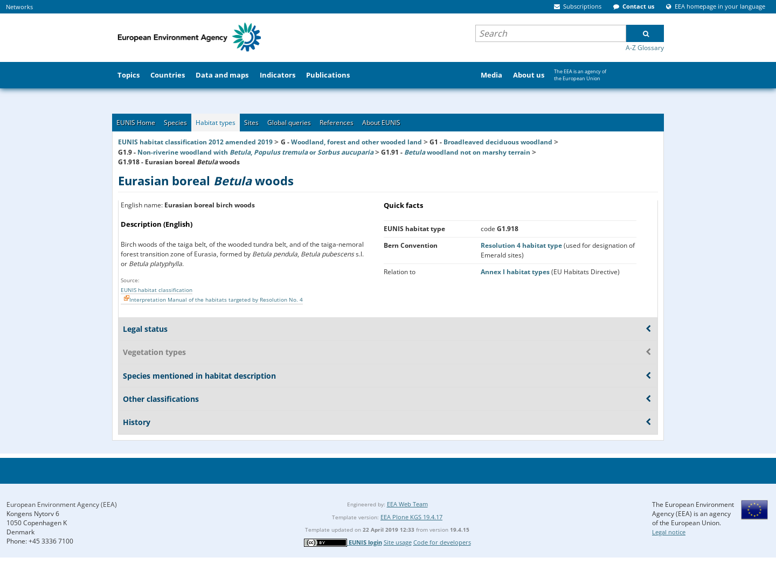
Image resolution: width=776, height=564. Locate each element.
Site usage (398, 542)
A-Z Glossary (645, 47)
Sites (251, 122)
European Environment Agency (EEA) (61, 504)
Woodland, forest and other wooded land (356, 142)
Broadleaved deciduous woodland (498, 142)
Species (175, 122)
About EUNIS (381, 122)
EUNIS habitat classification (156, 290)
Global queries (289, 122)
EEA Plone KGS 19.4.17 (411, 517)
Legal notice (668, 532)
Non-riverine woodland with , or (255, 152)
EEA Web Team (407, 504)
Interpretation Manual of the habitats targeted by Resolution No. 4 (216, 299)
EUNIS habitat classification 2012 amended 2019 (195, 142)
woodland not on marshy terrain (467, 152)
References (337, 122)
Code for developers (442, 542)
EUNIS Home (135, 122)
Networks (19, 7)
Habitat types (215, 122)
